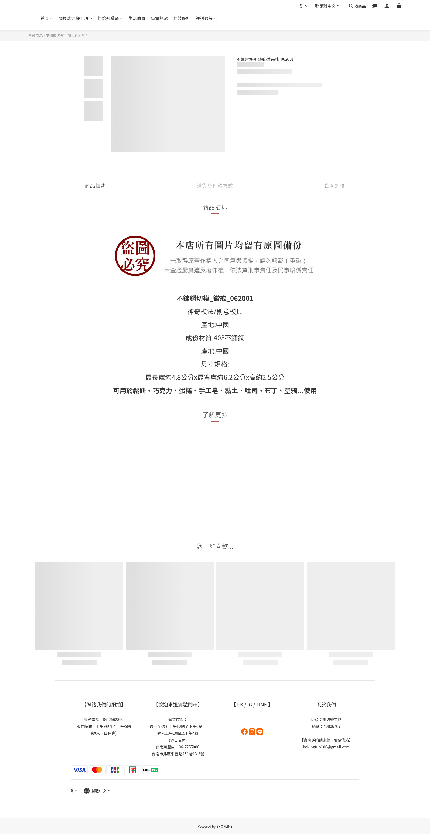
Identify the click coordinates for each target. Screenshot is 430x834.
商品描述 (95, 185)
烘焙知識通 (110, 18)
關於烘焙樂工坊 (75, 18)
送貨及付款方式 (215, 185)
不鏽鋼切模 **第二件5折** (66, 35)
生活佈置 (137, 18)
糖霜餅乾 (159, 18)
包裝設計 (182, 18)
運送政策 (206, 18)
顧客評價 (334, 185)
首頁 (47, 18)
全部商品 (36, 35)
